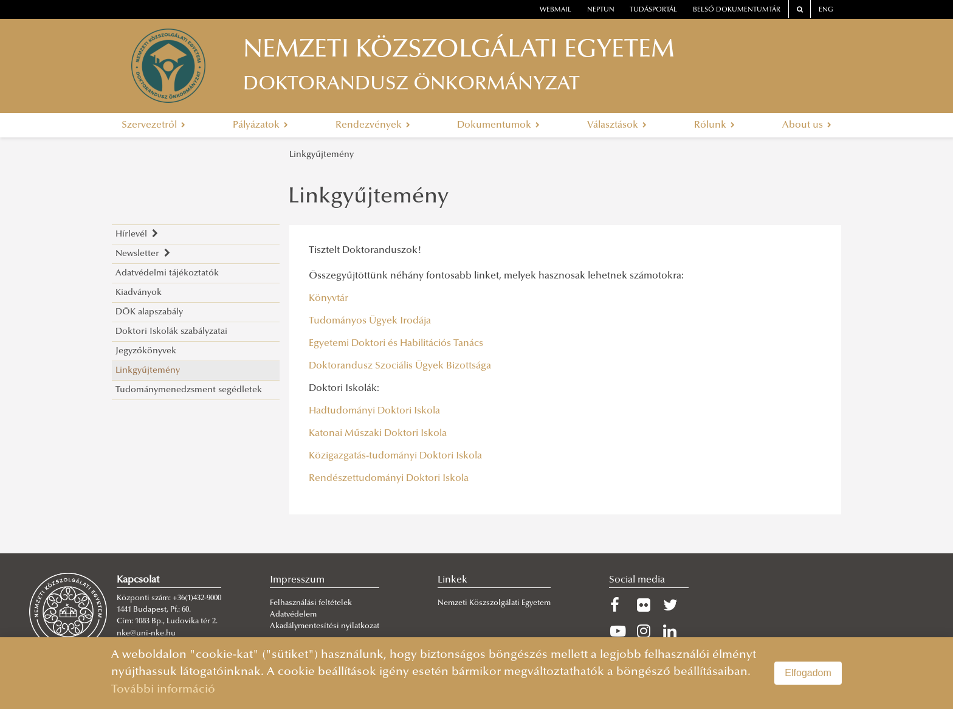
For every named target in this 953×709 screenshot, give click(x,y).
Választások (617, 125)
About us (806, 125)
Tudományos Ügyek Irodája (370, 321)
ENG (826, 10)
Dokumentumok (498, 125)
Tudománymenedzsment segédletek (188, 390)
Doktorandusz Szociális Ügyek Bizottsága (400, 366)
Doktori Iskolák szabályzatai (171, 331)
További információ (163, 690)
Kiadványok (138, 292)
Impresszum (297, 580)
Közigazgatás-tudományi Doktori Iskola (395, 456)
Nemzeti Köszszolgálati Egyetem (494, 603)
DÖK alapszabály (149, 312)
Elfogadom (808, 673)
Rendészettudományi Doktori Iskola (389, 478)
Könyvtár (328, 298)
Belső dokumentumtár (736, 10)
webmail (555, 10)
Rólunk (714, 125)
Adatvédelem (293, 614)
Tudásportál (653, 10)
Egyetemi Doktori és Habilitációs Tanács (397, 343)
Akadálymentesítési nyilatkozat (324, 626)
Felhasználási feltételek (311, 603)
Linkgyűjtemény (321, 154)
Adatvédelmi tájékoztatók (167, 273)
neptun (600, 10)
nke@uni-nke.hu (146, 633)
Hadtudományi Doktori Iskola (374, 411)
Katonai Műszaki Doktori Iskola (378, 433)
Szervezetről (153, 125)
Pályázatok (260, 125)
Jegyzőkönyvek (145, 351)
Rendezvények (372, 125)
